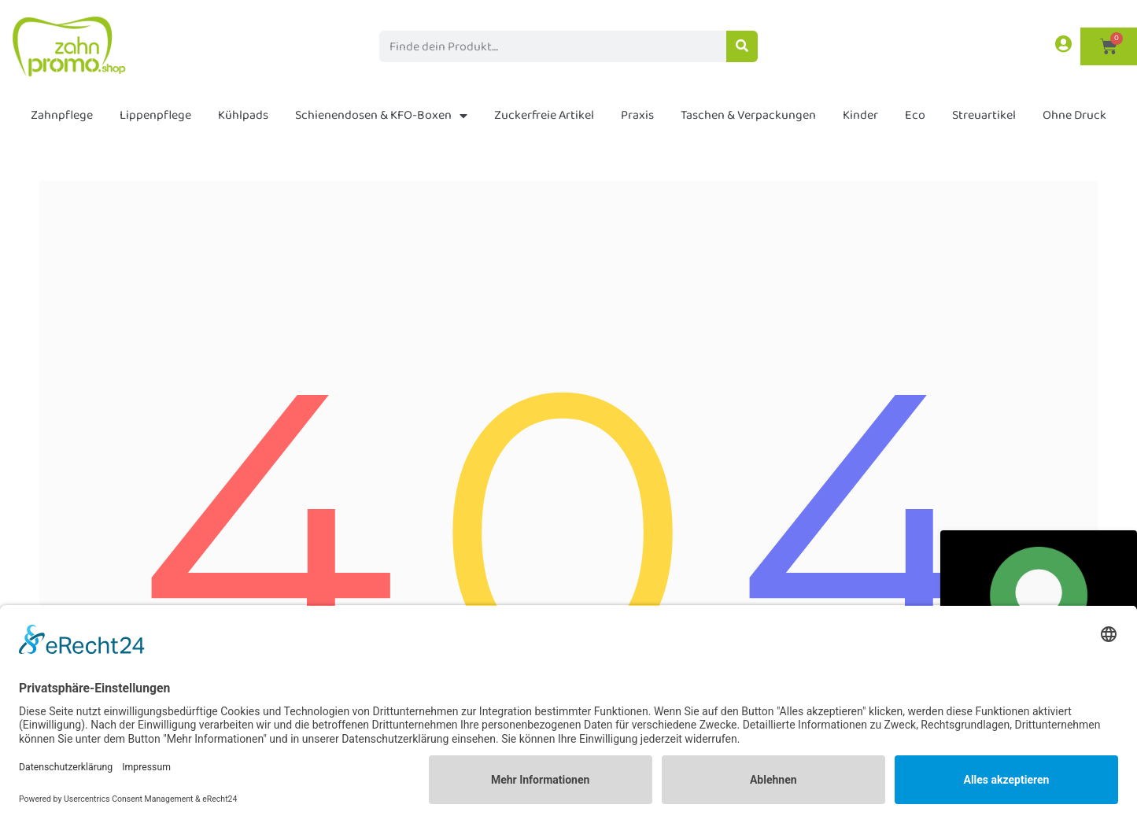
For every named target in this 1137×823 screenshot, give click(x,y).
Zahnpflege (62, 115)
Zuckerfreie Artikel (544, 115)
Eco (915, 115)
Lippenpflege (155, 115)
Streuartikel (984, 115)
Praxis (637, 115)
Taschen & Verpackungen (748, 115)
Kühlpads (243, 115)
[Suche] (742, 46)
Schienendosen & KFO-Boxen (381, 115)
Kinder (860, 115)
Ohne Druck (1074, 115)
